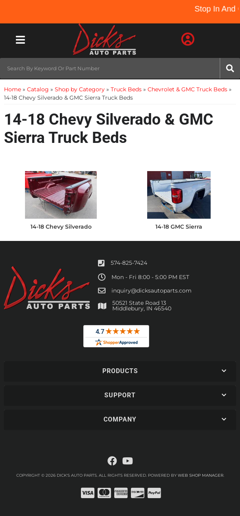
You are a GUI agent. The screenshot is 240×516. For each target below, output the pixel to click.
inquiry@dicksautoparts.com (151, 290)
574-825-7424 (129, 262)
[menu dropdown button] (20, 39)
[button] (120, 68)
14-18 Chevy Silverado (61, 226)
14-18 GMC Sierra (179, 226)
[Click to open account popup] (187, 39)
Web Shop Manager (200, 475)
